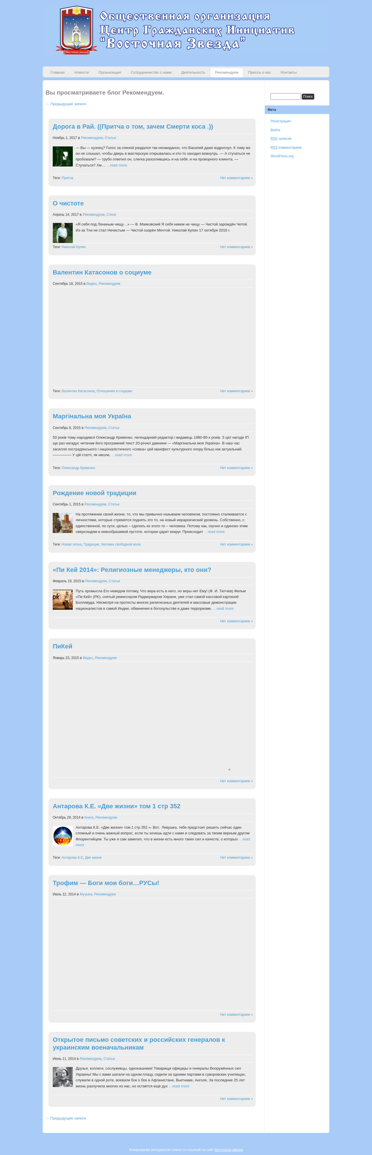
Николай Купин (74, 247)
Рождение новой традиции (94, 493)
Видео (92, 284)
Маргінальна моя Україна (92, 416)
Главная (57, 72)
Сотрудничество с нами (151, 72)
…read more (116, 165)
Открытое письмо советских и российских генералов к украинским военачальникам (139, 1043)
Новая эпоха (72, 544)
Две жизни (93, 858)
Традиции (91, 544)
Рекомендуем (226, 72)
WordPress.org (282, 156)
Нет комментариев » (236, 178)
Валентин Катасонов (78, 391)
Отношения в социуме (114, 391)
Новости (81, 72)
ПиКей (63, 646)
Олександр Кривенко (78, 468)
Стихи (111, 215)
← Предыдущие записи (66, 104)
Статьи (110, 138)
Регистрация (281, 121)
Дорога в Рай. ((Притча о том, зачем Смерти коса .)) (133, 126)
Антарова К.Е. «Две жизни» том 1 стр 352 (116, 806)
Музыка (86, 894)
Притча (67, 178)
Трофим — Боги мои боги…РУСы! (106, 883)
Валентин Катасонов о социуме (102, 272)
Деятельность (193, 72)
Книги (88, 817)
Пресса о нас (259, 72)
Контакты (289, 72)
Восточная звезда (228, 1150)
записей (281, 139)
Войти (275, 130)
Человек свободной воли (120, 544)
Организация (110, 72)
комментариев (286, 148)
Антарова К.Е (72, 858)
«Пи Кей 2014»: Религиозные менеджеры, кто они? (132, 569)
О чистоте (68, 203)
